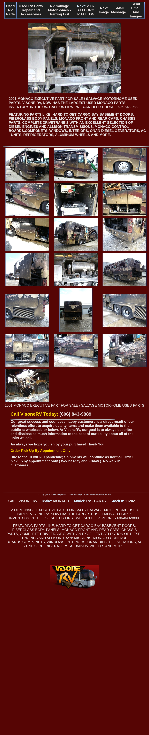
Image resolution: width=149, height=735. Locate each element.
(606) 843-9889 (75, 414)
